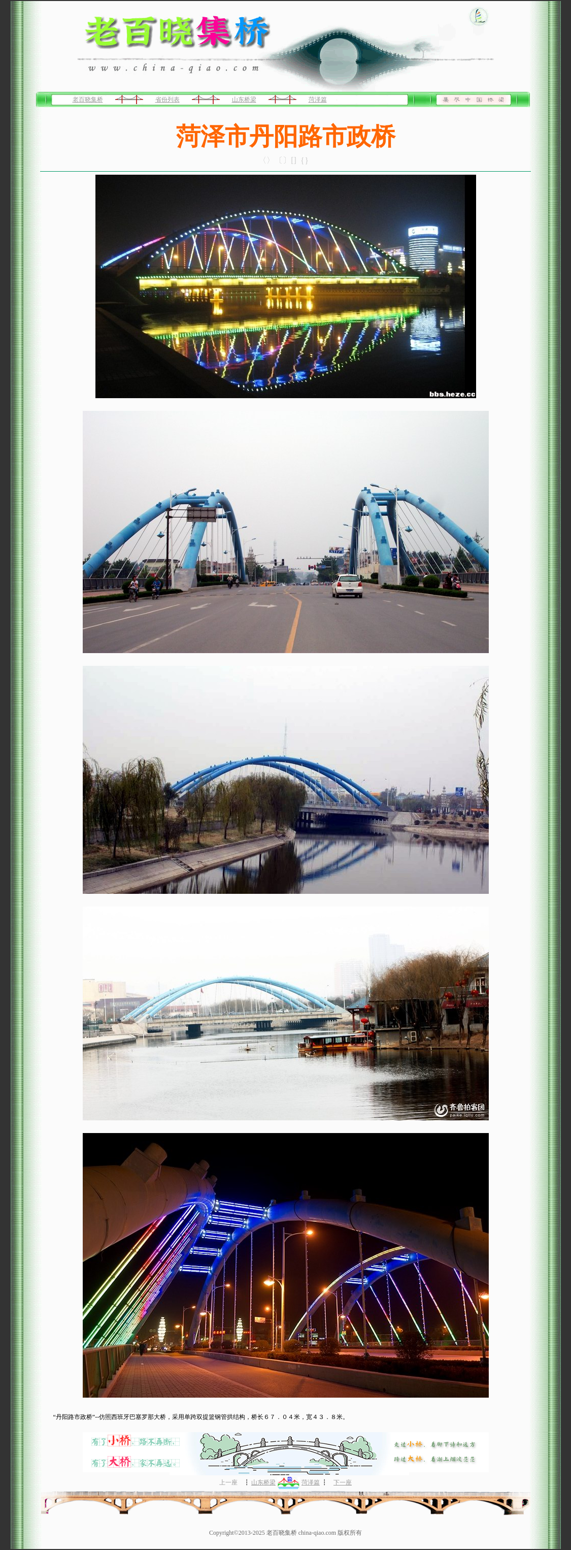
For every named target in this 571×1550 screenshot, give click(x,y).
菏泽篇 (318, 99)
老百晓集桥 (88, 99)
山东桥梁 (244, 99)
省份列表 (167, 99)
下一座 (342, 1482)
